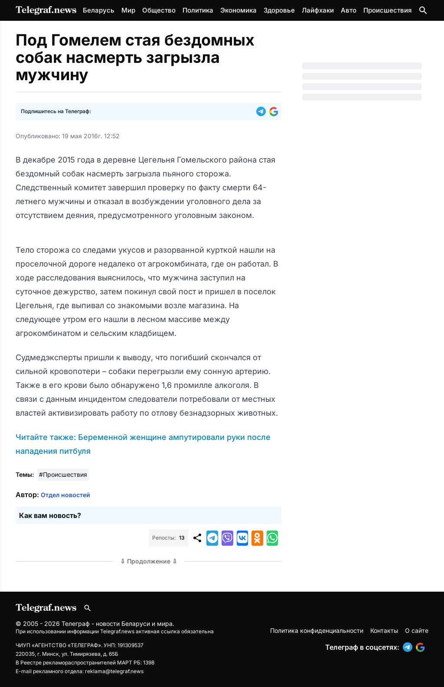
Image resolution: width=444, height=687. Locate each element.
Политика (198, 10)
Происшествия (387, 10)
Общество (159, 10)
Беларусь (98, 10)
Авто (348, 10)
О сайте (416, 630)
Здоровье (279, 10)
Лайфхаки (318, 10)
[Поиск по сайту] (423, 10)
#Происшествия (63, 474)
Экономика (238, 10)
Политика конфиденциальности (316, 630)
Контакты (384, 630)
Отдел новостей (65, 494)
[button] (262, 111)
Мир (128, 10)
